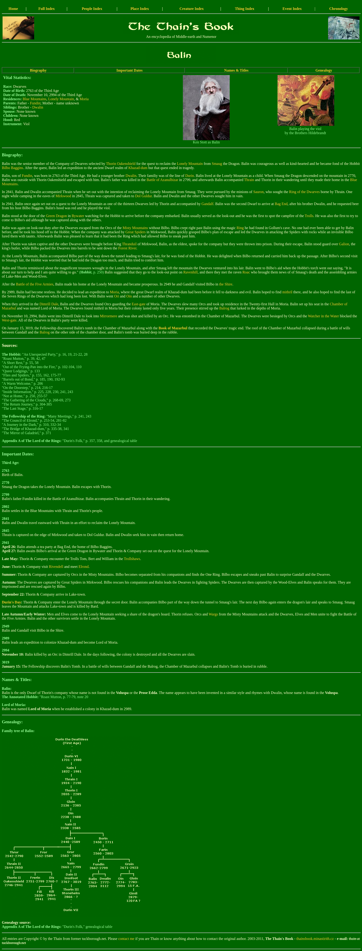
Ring (240, 228)
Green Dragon (56, 216)
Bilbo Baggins (12, 168)
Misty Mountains (135, 228)
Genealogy (323, 70)
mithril (287, 292)
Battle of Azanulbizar (162, 180)
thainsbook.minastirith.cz (315, 939)
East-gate (139, 304)
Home (13, 9)
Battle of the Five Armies (34, 284)
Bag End (281, 204)
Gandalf (208, 204)
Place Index (139, 9)
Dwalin (37, 107)
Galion (344, 244)
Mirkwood (63, 196)
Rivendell (56, 567)
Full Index (46, 9)
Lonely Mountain (61, 99)
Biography (38, 70)
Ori (116, 296)
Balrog (224, 308)
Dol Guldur (143, 196)
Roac (246, 272)
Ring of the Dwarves (304, 192)
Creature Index (191, 9)
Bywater (78, 216)
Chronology (338, 9)
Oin (129, 296)
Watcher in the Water (323, 316)
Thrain (249, 180)
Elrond (83, 567)
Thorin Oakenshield (121, 164)
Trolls (309, 216)
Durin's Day (11, 602)
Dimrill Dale (48, 304)
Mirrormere (108, 316)
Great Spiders (135, 232)
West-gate (9, 320)
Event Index (292, 9)
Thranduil (129, 244)
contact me (126, 939)
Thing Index (244, 9)
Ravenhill (190, 272)
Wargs (213, 614)
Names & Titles (236, 70)
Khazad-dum (138, 168)
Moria (84, 99)
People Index (92, 9)
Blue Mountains (34, 99)
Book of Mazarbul (173, 328)
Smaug (217, 164)
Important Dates (129, 70)
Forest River (127, 248)
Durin (189, 176)
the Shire (225, 284)
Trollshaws (132, 559)
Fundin (35, 103)
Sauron (258, 192)
